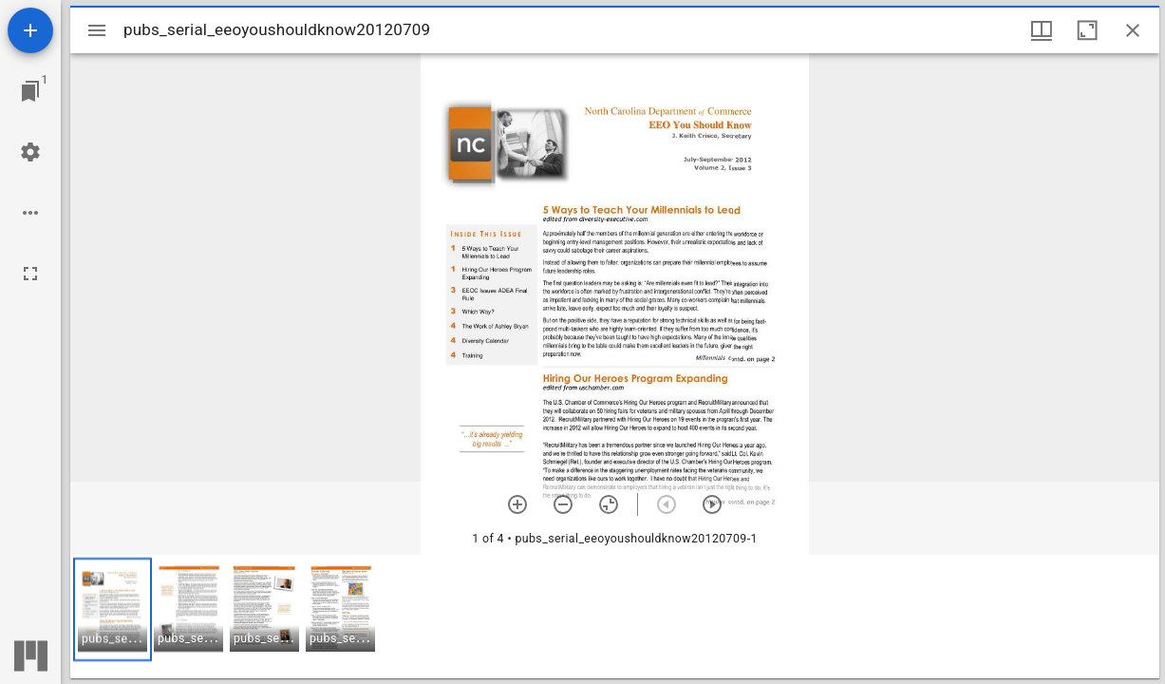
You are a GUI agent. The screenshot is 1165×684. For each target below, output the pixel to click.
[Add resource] (30, 30)
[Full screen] (30, 273)
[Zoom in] (517, 504)
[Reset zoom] (608, 504)
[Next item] (712, 504)
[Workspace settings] (30, 152)
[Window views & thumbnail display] (1041, 30)
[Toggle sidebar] (97, 30)
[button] (112, 609)
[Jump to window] (30, 91)
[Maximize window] (1087, 30)
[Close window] (1133, 30)
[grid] (614, 616)
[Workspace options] (30, 213)
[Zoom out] (563, 504)
